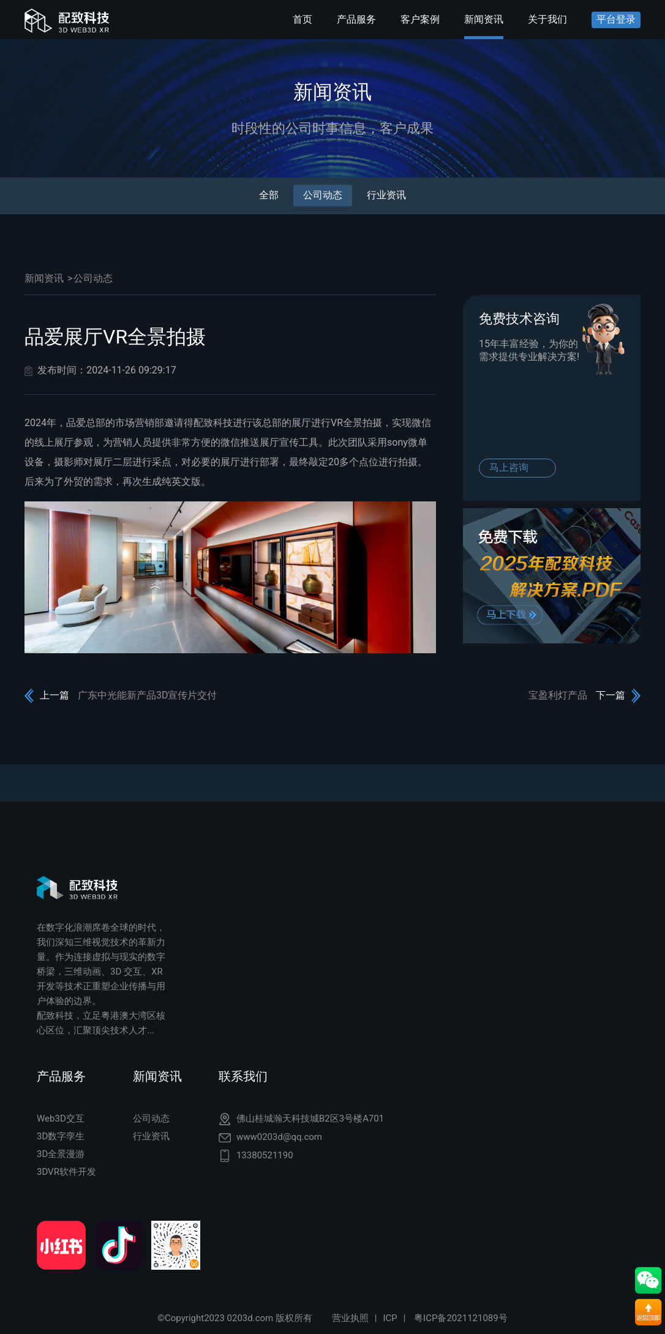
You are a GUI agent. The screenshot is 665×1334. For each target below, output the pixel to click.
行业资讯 (386, 195)
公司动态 (322, 195)
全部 (269, 195)
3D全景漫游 (61, 1154)
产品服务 (356, 19)
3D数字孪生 (61, 1136)
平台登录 (616, 19)
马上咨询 (508, 467)
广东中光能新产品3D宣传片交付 (147, 695)
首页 (302, 19)
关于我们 (547, 19)
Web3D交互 (61, 1118)
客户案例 (420, 19)
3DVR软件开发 (66, 1171)
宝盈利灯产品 (557, 695)
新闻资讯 (483, 19)
